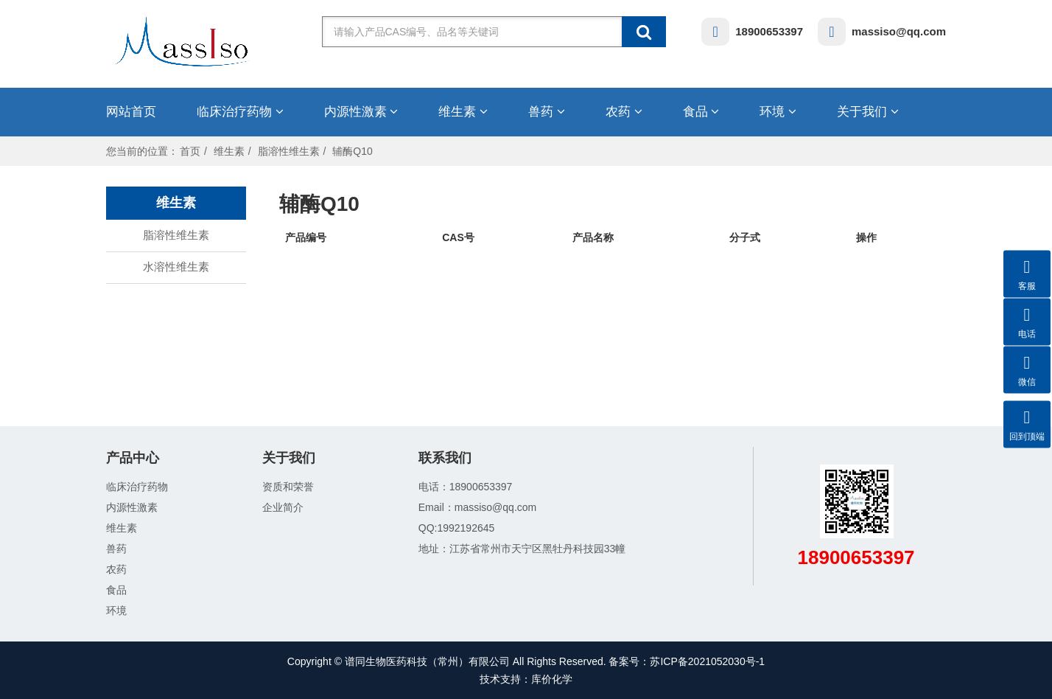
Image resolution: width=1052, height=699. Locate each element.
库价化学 (551, 679)
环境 (778, 112)
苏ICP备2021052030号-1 (707, 661)
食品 (701, 112)
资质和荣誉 (288, 487)
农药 (624, 112)
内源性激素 (361, 112)
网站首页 (131, 112)
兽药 (546, 112)
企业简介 (283, 507)
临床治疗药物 (240, 112)
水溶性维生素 (176, 266)
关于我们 (868, 112)
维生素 (463, 112)
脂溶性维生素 (289, 151)
